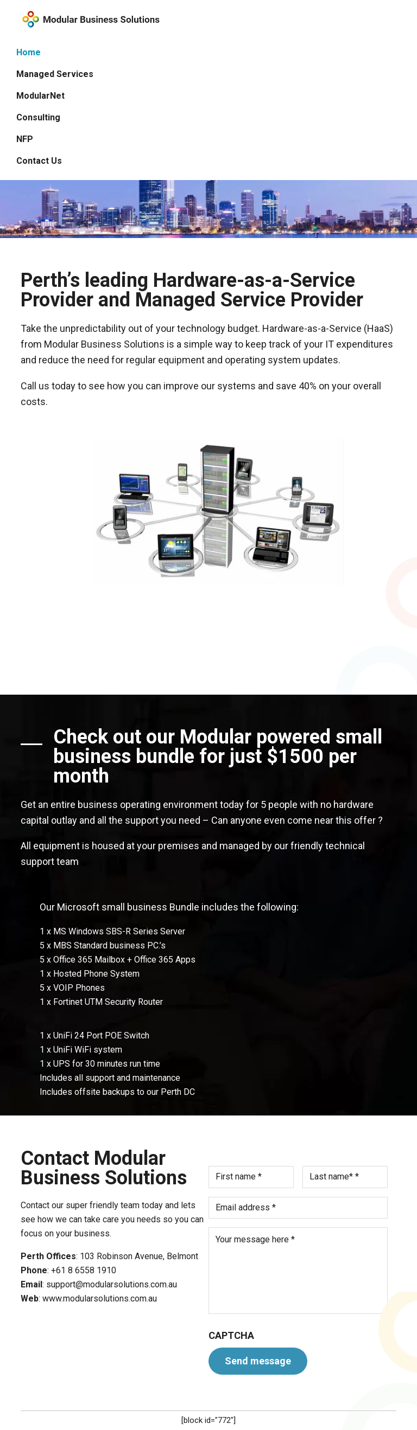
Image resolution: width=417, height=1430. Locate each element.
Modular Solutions (90, 19)
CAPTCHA (231, 1335)
